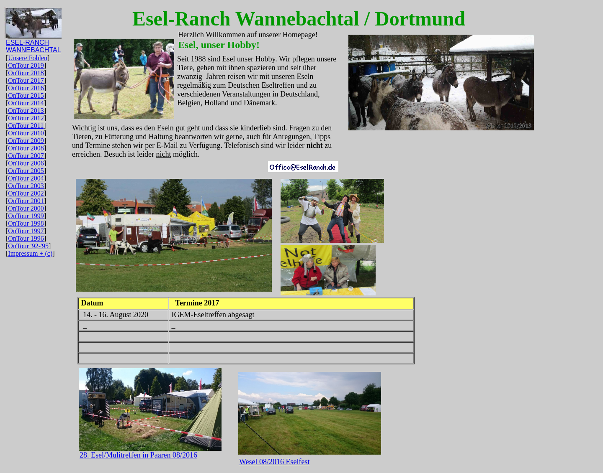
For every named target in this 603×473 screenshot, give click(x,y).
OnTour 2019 (26, 65)
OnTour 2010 (26, 133)
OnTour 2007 (26, 155)
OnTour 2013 (26, 110)
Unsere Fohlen (27, 57)
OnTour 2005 (26, 170)
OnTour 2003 (26, 185)
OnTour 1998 (26, 223)
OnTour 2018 (26, 72)
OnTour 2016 (26, 88)
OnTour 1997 (26, 230)
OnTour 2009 (26, 140)
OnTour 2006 (26, 163)
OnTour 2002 (26, 193)
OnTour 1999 (26, 215)
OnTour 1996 (26, 238)
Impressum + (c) (30, 253)
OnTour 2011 (26, 125)
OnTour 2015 (26, 95)
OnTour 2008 (26, 148)
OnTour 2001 (26, 200)
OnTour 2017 (26, 80)
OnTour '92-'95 (28, 245)
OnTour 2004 (26, 178)
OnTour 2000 (26, 208)
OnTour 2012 (26, 118)
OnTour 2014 (26, 103)
